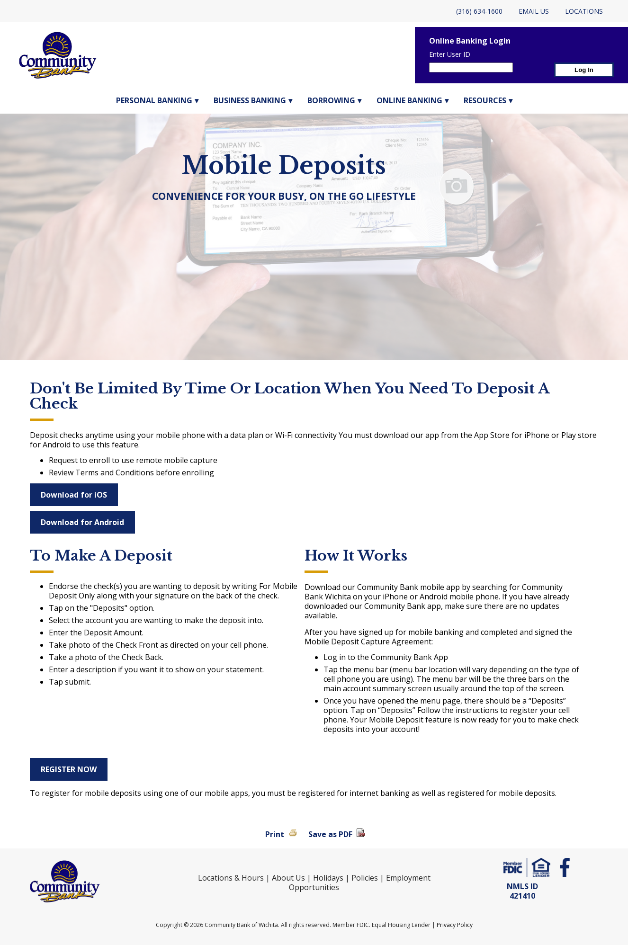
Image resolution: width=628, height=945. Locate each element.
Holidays (328, 878)
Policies (364, 878)
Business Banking (250, 100)
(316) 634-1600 (479, 11)
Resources (485, 100)
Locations (584, 11)
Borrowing (331, 100)
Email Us (534, 11)
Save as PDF (330, 834)
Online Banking (409, 100)
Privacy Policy (455, 925)
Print (274, 834)
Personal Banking (154, 100)
